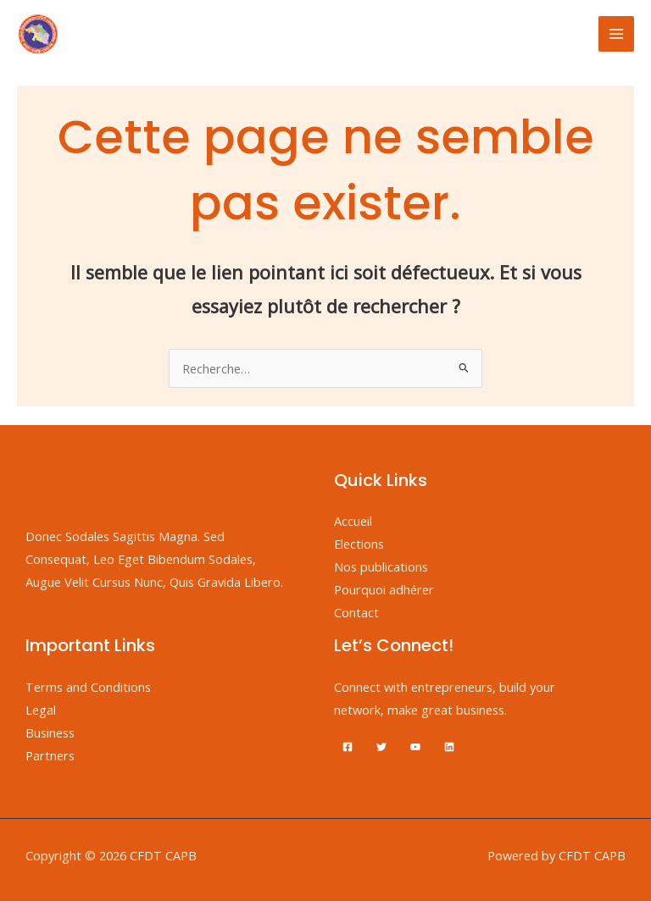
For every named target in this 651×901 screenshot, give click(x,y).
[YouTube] (415, 746)
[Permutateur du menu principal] (616, 34)
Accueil (353, 520)
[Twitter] (381, 746)
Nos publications (381, 566)
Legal (40, 709)
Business (50, 732)
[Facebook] (347, 746)
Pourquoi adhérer (384, 589)
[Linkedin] (449, 746)
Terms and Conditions (88, 686)
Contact (356, 612)
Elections (359, 543)
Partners (50, 755)
